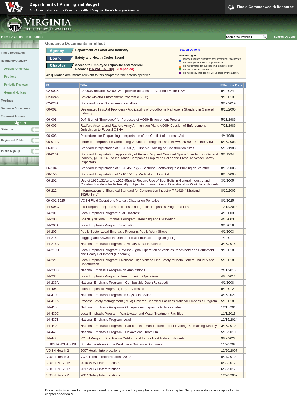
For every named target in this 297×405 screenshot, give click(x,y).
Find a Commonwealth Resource (261, 7)
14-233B (52, 270)
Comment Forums (13, 116)
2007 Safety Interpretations (100, 375)
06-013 (51, 148)
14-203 (51, 219)
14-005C (52, 207)
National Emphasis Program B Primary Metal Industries (121, 244)
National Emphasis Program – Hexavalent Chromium (119, 332)
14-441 (51, 332)
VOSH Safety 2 (57, 375)
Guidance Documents (15, 108)
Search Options (285, 36)
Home (5, 37)
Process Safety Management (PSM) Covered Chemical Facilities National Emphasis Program (149, 301)
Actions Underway (16, 68)
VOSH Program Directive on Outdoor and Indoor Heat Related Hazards (133, 338)
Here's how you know (120, 10)
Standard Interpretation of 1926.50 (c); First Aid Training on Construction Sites (137, 148)
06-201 (51, 180)
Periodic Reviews (16, 84)
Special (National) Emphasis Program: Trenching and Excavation (128, 219)
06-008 (51, 136)
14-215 (51, 238)
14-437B (52, 320)
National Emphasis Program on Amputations (113, 270)
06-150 (51, 174)
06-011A (52, 142)
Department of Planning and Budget (64, 4)
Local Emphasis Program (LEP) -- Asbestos (112, 289)
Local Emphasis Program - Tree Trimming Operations (119, 276)
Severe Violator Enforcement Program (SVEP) (114, 97)
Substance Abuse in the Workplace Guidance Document (122, 344)
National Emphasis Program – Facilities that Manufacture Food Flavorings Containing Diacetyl (149, 326)
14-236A (52, 282)
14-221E (52, 260)
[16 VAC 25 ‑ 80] (101, 69)
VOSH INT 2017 (58, 369)
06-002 (51, 109)
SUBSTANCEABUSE (62, 344)
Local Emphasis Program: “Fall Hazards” (110, 213)
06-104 (51, 168)
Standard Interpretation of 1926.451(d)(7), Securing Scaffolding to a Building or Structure (145, 168)
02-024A (52, 97)
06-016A (52, 154)
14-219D (52, 250)
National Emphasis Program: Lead (106, 320)
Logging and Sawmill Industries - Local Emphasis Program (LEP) (128, 238)
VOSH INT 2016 (58, 363)
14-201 (51, 213)
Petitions (10, 76)
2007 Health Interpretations (100, 350)
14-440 (51, 326)
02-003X (52, 91)
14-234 (51, 276)
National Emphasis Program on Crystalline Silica (116, 295)
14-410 (51, 295)
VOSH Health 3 (57, 357)
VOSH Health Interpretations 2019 (106, 357)
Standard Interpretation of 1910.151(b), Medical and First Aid (125, 174)
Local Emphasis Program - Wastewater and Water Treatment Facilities (132, 313)
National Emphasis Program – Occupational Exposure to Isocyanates (131, 307)
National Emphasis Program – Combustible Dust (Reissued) (124, 282)
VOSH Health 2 (57, 350)
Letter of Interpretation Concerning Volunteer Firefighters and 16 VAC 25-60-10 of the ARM (147, 142)
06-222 (51, 190)
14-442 (51, 338)
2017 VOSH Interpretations (100, 369)
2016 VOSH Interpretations (100, 363)
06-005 (51, 126)
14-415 (51, 307)
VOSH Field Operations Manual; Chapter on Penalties (120, 200)
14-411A (52, 301)
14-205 (51, 231)
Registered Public (12, 140)
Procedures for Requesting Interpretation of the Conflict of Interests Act (132, 136)
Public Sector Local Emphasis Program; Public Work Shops (124, 231)
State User (7, 129)
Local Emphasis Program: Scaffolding (108, 225)
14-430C (52, 313)
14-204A (52, 225)
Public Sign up (10, 151)
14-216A (52, 244)
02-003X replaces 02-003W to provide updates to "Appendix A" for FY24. (134, 91)
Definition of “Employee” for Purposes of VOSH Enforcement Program (131, 119)
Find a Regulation (13, 52)
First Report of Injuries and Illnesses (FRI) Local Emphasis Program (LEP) (135, 207)
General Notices (15, 92)
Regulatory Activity (14, 60)
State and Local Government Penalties (109, 103)
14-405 (51, 289)
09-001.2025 (55, 200)
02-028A (52, 103)
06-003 (51, 119)
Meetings (7, 100)
